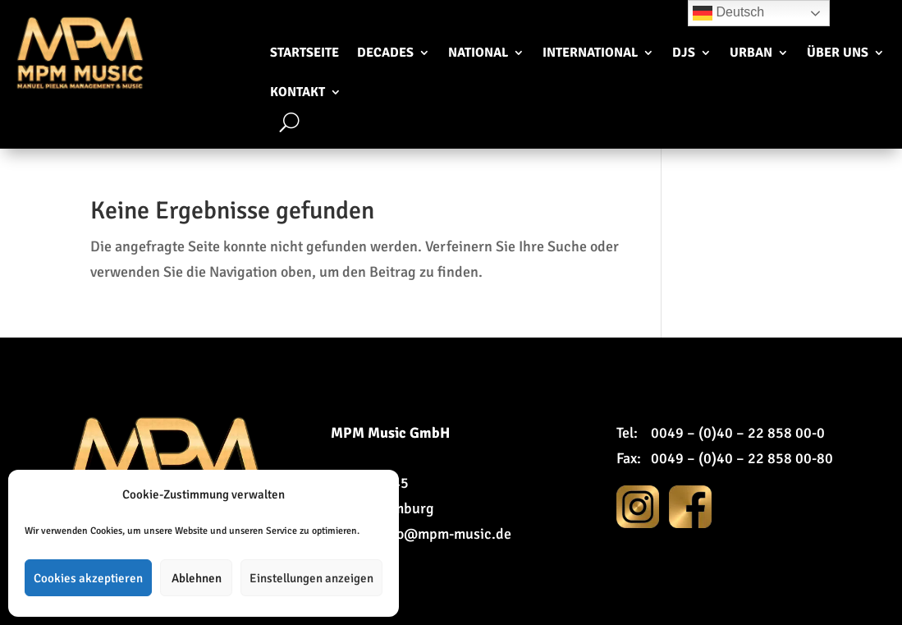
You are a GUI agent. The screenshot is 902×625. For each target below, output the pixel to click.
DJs (683, 52)
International (590, 52)
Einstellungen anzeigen (311, 578)
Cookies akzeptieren (88, 578)
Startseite (304, 52)
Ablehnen (197, 578)
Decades (385, 52)
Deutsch (728, 13)
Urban (751, 52)
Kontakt (297, 92)
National (478, 52)
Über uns (837, 52)
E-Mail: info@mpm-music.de (421, 534)
